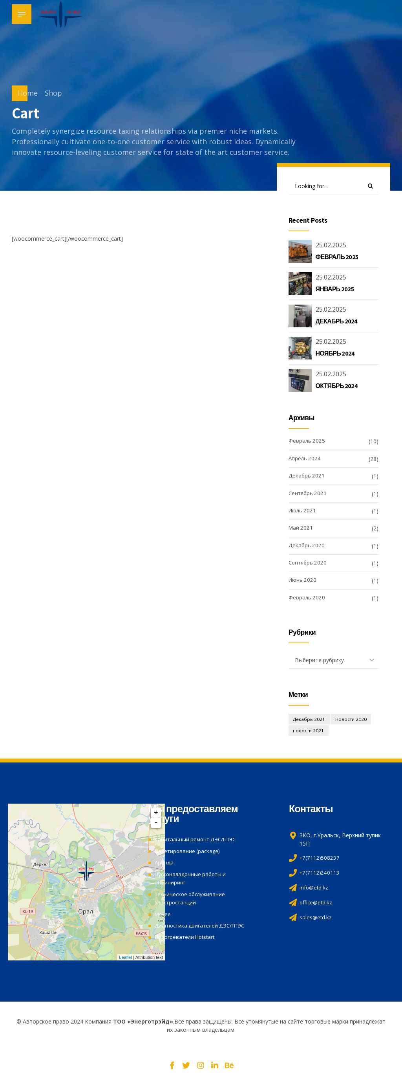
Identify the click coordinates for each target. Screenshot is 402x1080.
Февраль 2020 (307, 598)
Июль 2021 (303, 511)
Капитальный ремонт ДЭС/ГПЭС (198, 841)
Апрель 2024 (305, 459)
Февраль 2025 (307, 442)
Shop (53, 93)
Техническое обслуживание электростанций (192, 898)
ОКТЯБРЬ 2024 (337, 386)
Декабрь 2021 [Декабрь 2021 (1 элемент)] (310, 720)
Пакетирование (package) (189, 852)
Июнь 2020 (303, 581)
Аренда (164, 864)
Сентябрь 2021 (309, 494)
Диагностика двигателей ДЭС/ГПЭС (202, 925)
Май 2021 (301, 529)
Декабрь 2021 (307, 476)
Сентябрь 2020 (309, 563)
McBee (164, 914)
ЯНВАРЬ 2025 (335, 289)
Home (28, 93)
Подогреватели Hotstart (187, 936)
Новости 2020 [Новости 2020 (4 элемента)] (353, 720)
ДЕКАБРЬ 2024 (337, 322)
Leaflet (125, 959)
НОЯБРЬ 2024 (335, 354)
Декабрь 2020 (307, 546)
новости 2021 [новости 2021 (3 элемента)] (309, 732)
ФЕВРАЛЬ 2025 (337, 257)
